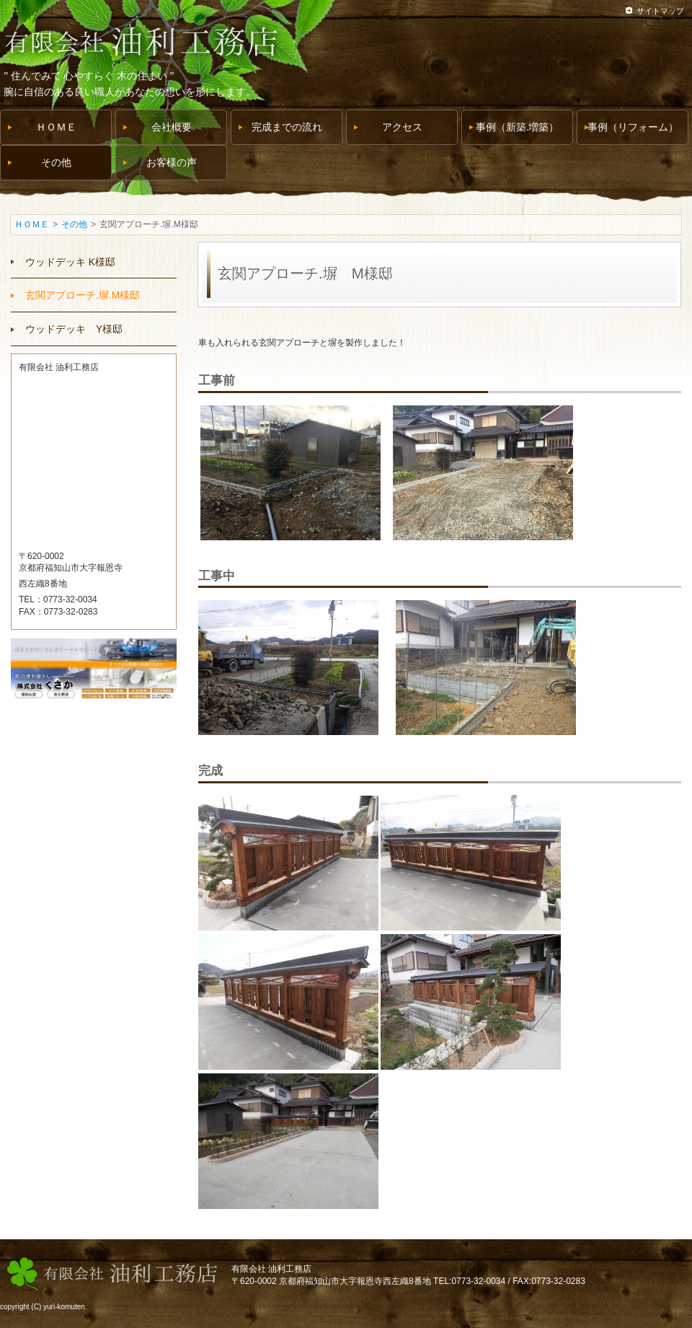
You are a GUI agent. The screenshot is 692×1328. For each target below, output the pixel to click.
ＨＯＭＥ (31, 224)
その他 (74, 224)
